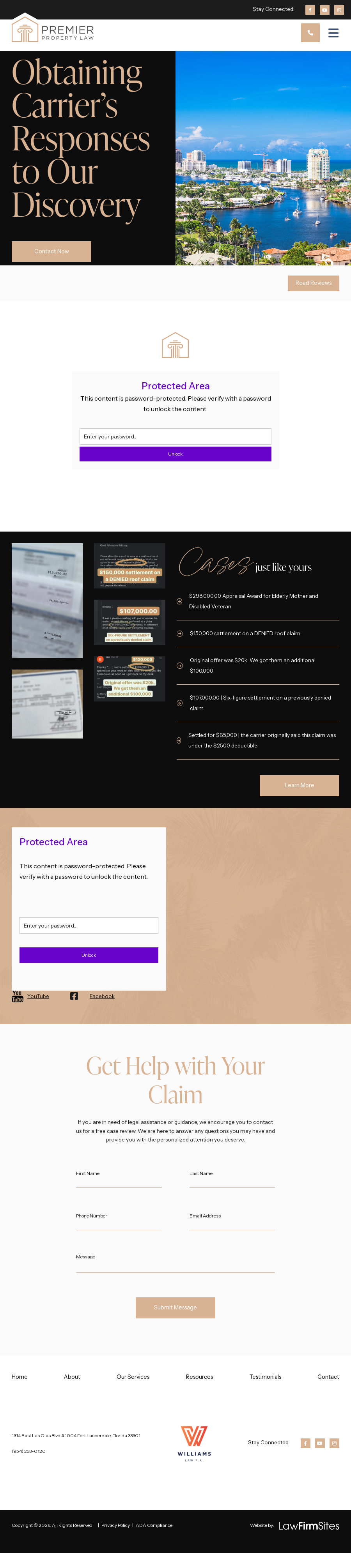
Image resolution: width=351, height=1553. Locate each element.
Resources (199, 1376)
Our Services (133, 1376)
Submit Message (175, 1307)
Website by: (262, 1525)
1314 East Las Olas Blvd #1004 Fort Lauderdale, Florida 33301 (76, 1435)
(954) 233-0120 (29, 1451)
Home (20, 1376)
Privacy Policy (115, 1525)
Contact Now (51, 251)
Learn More (299, 785)
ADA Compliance (154, 1525)
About (72, 1376)
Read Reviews (314, 282)
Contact (328, 1376)
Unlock (175, 454)
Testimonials (265, 1376)
